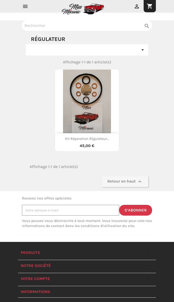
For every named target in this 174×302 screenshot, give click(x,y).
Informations (35, 291)
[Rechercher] (87, 25)
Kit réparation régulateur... (87, 139)
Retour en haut (125, 181)
